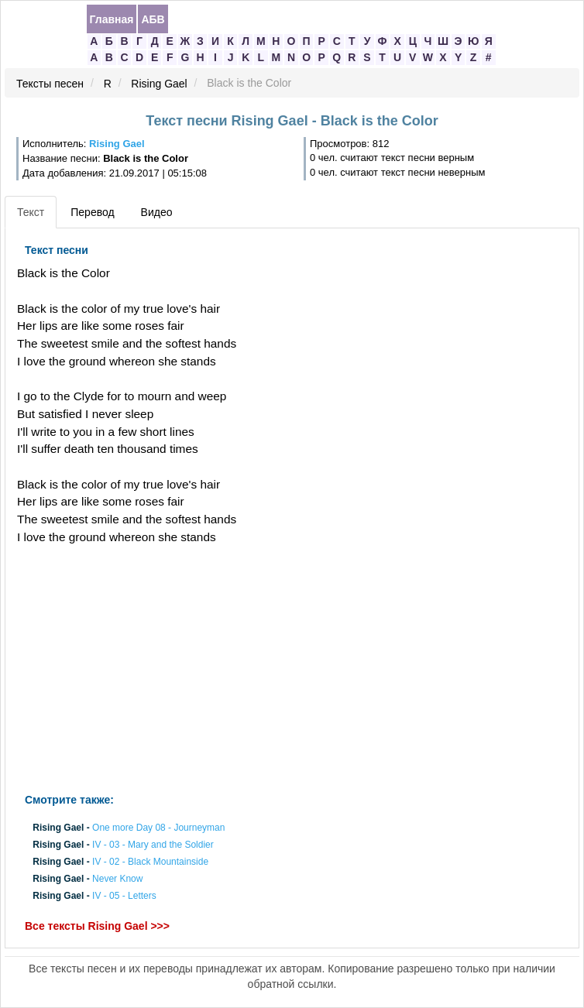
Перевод (92, 212)
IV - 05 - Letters (124, 896)
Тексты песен (50, 83)
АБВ (152, 19)
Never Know (117, 879)
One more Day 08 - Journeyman (158, 827)
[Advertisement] (194, 669)
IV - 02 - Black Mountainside (150, 861)
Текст (30, 212)
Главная (112, 19)
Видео (157, 212)
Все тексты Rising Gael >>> (97, 926)
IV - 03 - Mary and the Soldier (153, 844)
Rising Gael (159, 83)
